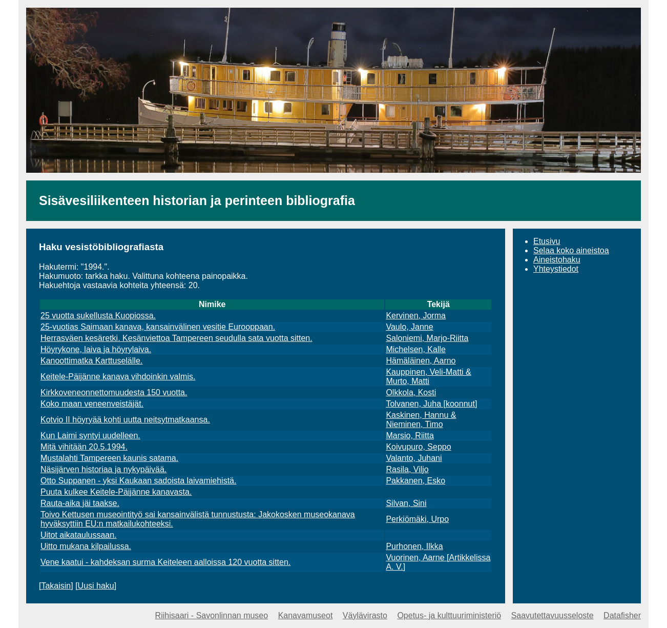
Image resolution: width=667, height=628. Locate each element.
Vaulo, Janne (409, 326)
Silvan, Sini (406, 503)
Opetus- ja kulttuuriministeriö (449, 615)
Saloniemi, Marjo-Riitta (427, 338)
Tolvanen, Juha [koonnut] (431, 403)
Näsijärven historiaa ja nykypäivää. (103, 469)
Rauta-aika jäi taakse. (79, 503)
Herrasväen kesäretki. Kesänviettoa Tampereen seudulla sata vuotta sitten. (176, 338)
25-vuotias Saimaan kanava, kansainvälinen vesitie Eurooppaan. (157, 326)
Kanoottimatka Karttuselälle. (91, 360)
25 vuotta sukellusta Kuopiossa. (98, 315)
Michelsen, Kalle (416, 349)
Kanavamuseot (305, 615)
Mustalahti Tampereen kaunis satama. (109, 458)
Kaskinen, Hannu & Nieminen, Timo (421, 420)
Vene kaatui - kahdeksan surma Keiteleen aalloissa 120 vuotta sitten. (165, 562)
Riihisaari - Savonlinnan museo (211, 615)
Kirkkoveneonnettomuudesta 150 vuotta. (113, 392)
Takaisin (56, 585)
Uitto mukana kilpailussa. (85, 546)
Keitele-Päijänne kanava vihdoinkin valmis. (117, 376)
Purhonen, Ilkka (414, 546)
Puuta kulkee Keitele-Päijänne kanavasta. (116, 492)
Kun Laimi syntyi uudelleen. (90, 435)
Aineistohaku (556, 259)
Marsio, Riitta (409, 435)
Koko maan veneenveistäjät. (91, 403)
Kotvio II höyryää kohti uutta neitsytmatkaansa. (125, 419)
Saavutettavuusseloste (552, 615)
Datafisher (622, 615)
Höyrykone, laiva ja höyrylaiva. (95, 349)
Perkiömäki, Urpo (417, 519)
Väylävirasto (365, 615)
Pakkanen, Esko (415, 480)
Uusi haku (96, 585)
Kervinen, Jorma (416, 315)
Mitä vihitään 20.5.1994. (84, 446)
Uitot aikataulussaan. (78, 535)
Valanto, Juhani (414, 458)
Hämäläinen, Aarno (420, 360)
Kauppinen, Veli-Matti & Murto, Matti (428, 377)
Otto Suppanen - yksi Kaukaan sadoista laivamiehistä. (138, 480)
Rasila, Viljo (407, 469)
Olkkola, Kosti (411, 392)
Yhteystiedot (555, 269)
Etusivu (546, 241)
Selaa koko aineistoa (571, 250)
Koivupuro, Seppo (418, 446)
